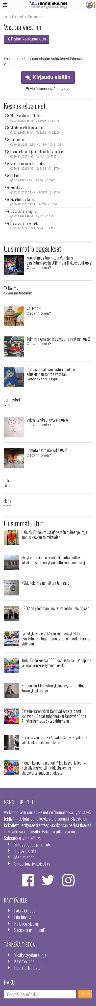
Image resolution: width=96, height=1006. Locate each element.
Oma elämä (18, 139)
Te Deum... (11, 288)
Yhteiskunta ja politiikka (26, 115)
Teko (7, 480)
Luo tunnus (22, 917)
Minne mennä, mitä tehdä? (27, 163)
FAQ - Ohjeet (24, 910)
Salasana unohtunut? (30, 929)
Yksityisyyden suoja (30, 955)
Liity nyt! (63, 88)
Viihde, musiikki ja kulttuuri (27, 127)
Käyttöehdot (24, 961)
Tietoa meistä (25, 850)
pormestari (12, 399)
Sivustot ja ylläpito (22, 199)
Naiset (14, 175)
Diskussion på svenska (24, 223)
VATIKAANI (34, 308)
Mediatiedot (24, 857)
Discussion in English (23, 211)
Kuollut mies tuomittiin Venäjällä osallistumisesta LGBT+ (59, 260)
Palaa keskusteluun (26, 39)
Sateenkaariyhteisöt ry (32, 863)
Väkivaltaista (47, 420)
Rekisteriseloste (27, 967)
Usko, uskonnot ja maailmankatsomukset (37, 151)
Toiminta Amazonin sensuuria (58, 339)
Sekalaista (17, 187)
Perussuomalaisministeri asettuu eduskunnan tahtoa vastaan (51, 371)
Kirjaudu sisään (48, 77)
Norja (7, 501)
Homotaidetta (47, 450)
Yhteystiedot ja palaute (32, 844)
